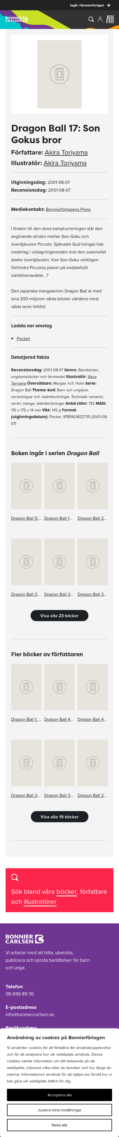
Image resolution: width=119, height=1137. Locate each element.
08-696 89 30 (20, 993)
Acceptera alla (60, 1095)
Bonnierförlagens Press (68, 209)
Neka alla (59, 1125)
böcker (66, 891)
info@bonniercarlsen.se (30, 1014)
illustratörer (40, 901)
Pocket (23, 338)
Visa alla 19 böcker (60, 816)
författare (93, 891)
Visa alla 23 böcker (59, 615)
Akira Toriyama (66, 152)
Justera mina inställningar (59, 1110)
